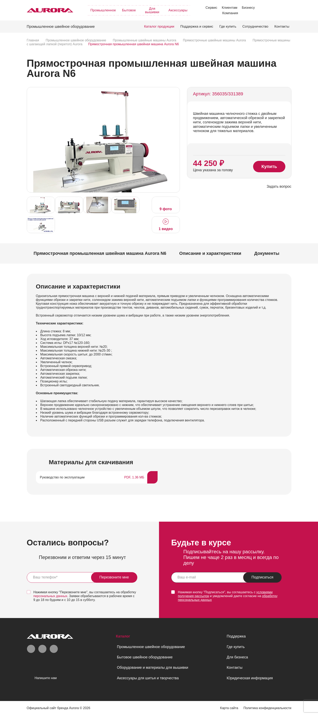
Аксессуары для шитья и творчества (148, 678)
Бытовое (129, 10)
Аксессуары (178, 10)
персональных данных (50, 596)
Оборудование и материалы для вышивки (152, 667)
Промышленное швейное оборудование (151, 647)
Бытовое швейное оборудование (144, 657)
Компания (230, 13)
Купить (269, 166)
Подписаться (262, 577)
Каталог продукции (159, 26)
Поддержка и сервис (196, 26)
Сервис (211, 8)
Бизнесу (248, 8)
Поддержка (236, 636)
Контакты (281, 26)
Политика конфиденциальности (267, 708)
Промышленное (103, 10)
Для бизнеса (237, 657)
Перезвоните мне (114, 577)
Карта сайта (229, 708)
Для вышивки (152, 10)
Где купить (227, 26)
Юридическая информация (250, 678)
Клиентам (229, 8)
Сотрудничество (255, 26)
